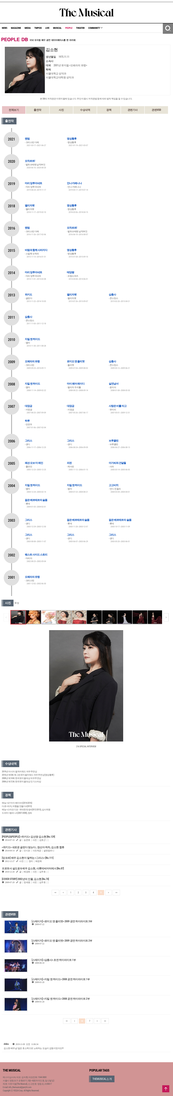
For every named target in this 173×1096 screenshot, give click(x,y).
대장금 (28, 405)
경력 (108, 109)
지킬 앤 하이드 (32, 339)
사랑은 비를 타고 (117, 405)
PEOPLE (68, 28)
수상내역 (85, 109)
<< (55, 892)
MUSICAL (57, 28)
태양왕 (70, 272)
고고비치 (113, 485)
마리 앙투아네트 (33, 183)
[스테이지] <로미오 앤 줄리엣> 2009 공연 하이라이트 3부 (62, 921)
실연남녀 (113, 383)
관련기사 (133, 109)
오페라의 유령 (32, 361)
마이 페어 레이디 (75, 383)
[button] (166, 617)
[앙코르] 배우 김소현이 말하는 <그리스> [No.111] (27, 857)
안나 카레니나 (74, 183)
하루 (27, 420)
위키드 (28, 294)
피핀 (69, 462)
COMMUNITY (95, 28)
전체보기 (14, 109)
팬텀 (27, 138)
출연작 (37, 109)
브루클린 (113, 440)
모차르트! (30, 160)
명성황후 (71, 138)
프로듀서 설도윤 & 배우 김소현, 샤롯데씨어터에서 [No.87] (33, 868)
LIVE (47, 28)
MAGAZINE (16, 28)
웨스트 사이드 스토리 (36, 554)
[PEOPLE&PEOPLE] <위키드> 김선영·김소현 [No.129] (28, 836)
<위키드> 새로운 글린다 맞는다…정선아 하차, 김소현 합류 (33, 847)
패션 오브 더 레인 (34, 462)
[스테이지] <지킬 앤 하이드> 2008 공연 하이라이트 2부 (61, 998)
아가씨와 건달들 (117, 462)
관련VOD (156, 109)
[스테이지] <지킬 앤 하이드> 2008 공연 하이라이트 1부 (61, 979)
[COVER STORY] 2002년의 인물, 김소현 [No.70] (25, 879)
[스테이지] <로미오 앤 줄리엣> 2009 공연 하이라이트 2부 (62, 940)
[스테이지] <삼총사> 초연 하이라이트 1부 (54, 959)
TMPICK (37, 28)
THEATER (80, 28)
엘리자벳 (29, 205)
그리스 (28, 440)
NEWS (4, 28)
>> (116, 892)
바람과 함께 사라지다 (36, 250)
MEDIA (28, 28)
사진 (61, 109)
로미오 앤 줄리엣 (75, 361)
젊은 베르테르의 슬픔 (36, 500)
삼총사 (112, 294)
